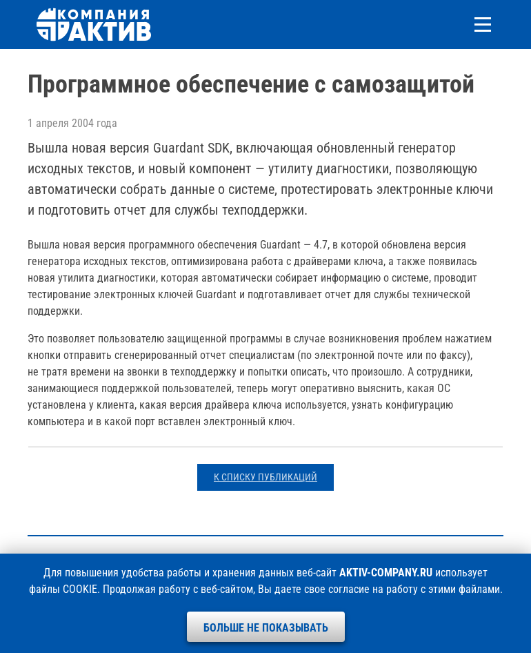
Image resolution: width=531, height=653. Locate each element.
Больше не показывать (265, 627)
